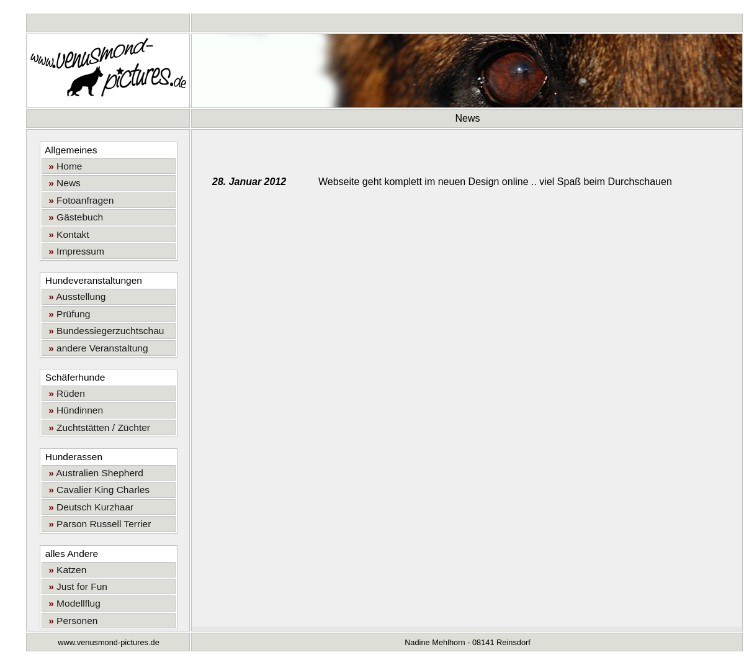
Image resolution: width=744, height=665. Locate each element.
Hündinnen (73, 410)
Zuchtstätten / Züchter (97, 427)
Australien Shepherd (93, 473)
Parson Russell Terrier (97, 523)
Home (63, 166)
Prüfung (67, 314)
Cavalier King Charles (96, 489)
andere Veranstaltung (95, 348)
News (62, 183)
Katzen (65, 569)
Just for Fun (75, 586)
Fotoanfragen (78, 200)
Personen (70, 620)
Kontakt (66, 234)
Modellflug (72, 603)
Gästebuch (73, 217)
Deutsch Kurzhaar (88, 507)
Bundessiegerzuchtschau (103, 330)
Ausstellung (74, 296)
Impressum (73, 251)
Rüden (64, 393)
